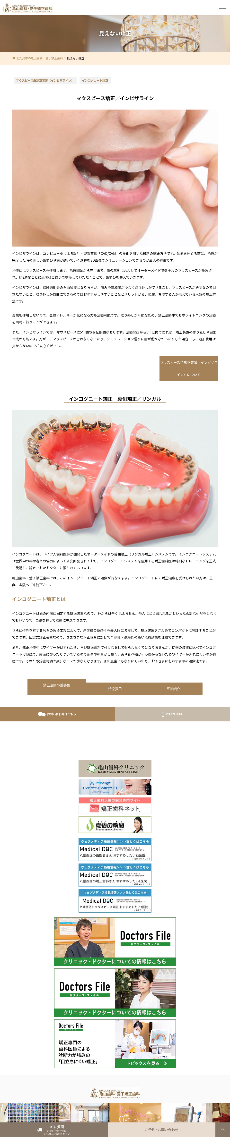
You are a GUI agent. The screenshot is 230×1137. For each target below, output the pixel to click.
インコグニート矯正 (95, 80)
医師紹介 (173, 688)
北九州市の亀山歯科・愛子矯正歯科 (39, 58)
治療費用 (115, 688)
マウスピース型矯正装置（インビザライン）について (189, 368)
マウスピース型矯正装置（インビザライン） (45, 80)
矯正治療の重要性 (56, 685)
